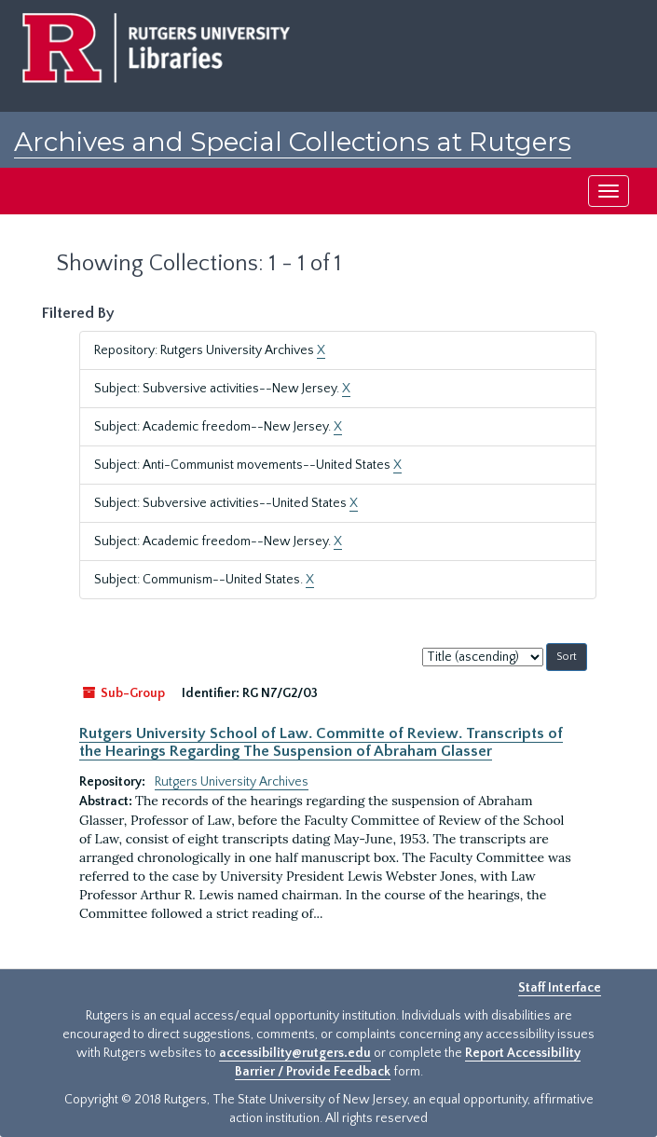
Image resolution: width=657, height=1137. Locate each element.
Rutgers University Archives (231, 781)
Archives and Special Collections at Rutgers (292, 142)
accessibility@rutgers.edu (295, 1053)
